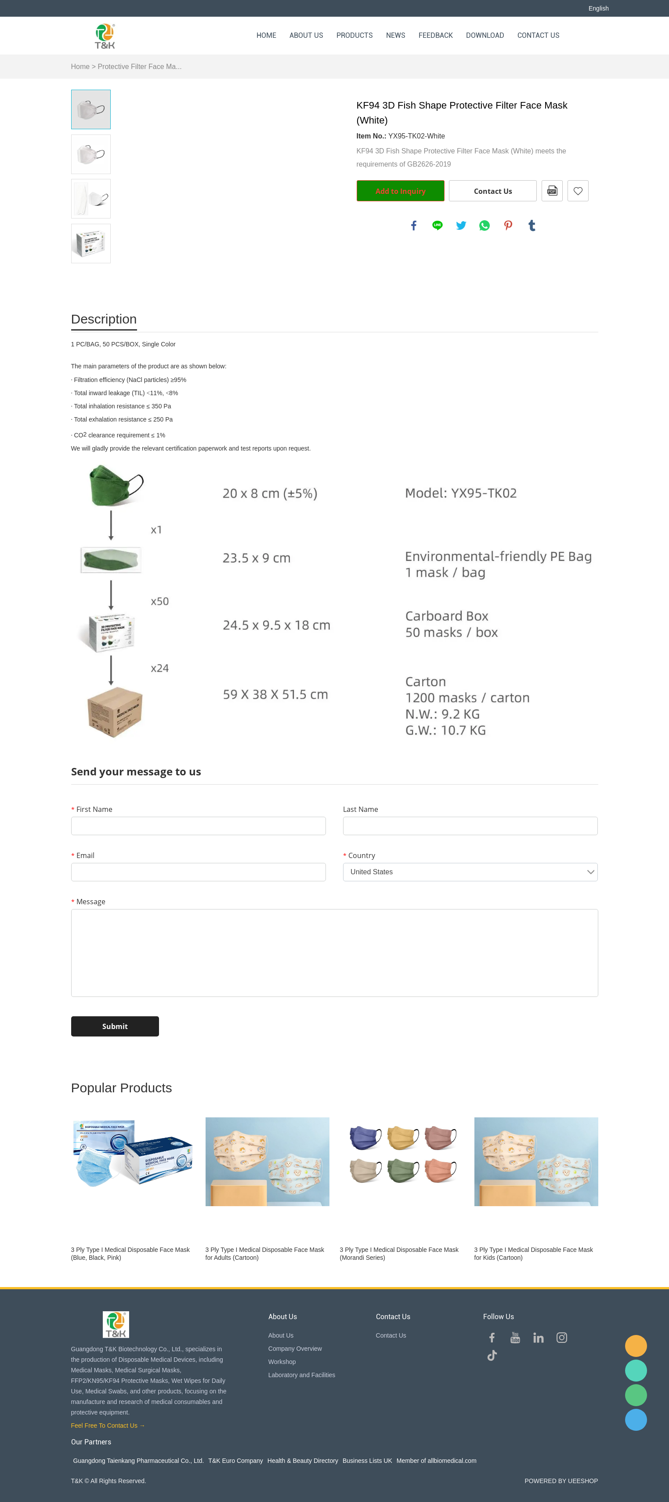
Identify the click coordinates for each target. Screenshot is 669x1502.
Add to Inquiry (401, 191)
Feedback (436, 35)
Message (88, 901)
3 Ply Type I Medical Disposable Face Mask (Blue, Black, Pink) (130, 1253)
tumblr (532, 225)
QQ (636, 1420)
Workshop (282, 1361)
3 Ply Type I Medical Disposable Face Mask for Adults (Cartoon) (265, 1253)
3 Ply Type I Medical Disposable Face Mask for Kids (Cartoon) (533, 1253)
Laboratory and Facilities (302, 1374)
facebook (413, 225)
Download (485, 35)
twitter (461, 225)
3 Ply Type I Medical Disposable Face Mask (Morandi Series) (399, 1253)
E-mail (636, 1346)
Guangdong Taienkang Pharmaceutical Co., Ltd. (138, 1460)
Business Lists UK (367, 1460)
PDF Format (552, 190)
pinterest (508, 225)
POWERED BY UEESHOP (561, 1480)
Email (82, 855)
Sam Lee (636, 1371)
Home (266, 35)
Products (354, 35)
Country (359, 855)
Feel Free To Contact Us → (108, 1425)
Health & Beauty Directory (303, 1460)
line (437, 225)
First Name (91, 809)
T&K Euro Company (235, 1460)
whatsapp (484, 225)
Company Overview (295, 1348)
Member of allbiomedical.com (437, 1460)
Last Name (360, 809)
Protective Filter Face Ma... (139, 66)
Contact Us (538, 35)
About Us (306, 35)
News (395, 35)
